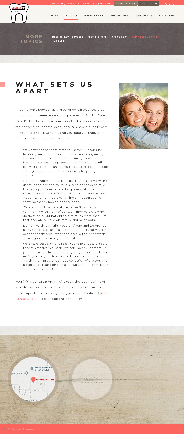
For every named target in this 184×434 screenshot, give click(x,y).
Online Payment (131, 2)
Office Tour (120, 37)
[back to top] (178, 429)
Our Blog (58, 41)
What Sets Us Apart (145, 37)
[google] (172, 2)
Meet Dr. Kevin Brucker (67, 37)
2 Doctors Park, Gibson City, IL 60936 (74, 2)
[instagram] (175, 2)
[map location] (33, 379)
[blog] (179, 2)
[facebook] (169, 2)
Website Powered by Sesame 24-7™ (21, 428)
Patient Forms (154, 2)
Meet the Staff (97, 37)
